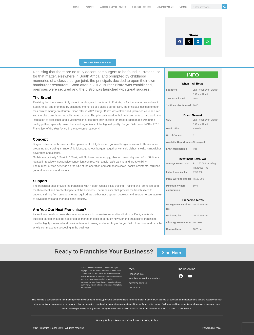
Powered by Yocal (211, 328)
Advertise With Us (165, 7)
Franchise (89, 7)
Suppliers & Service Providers (113, 7)
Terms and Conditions (127, 320)
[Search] (224, 6)
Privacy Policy (104, 320)
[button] (179, 41)
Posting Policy (150, 320)
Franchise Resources (141, 7)
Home (76, 7)
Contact (183, 7)
